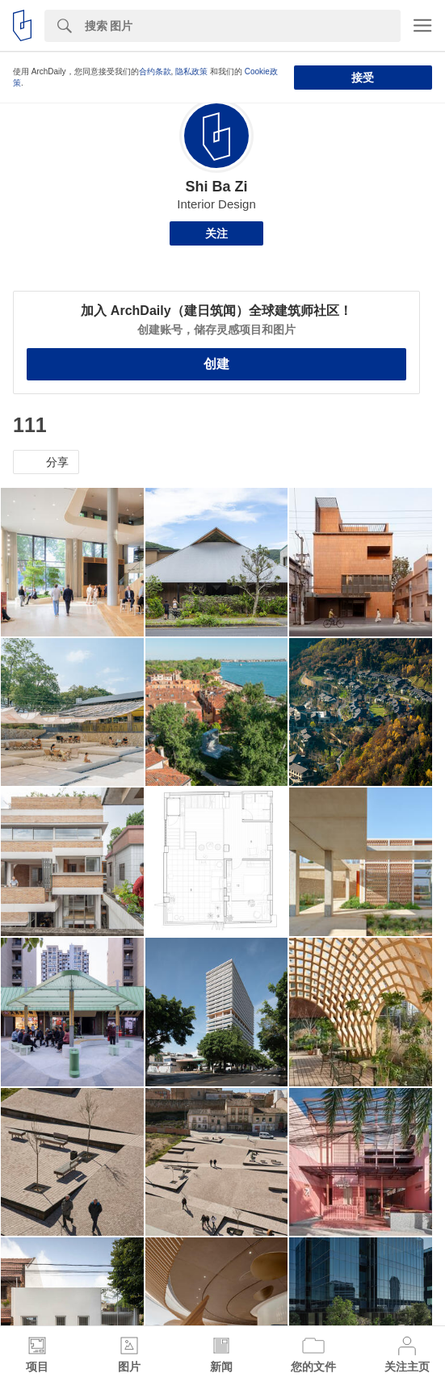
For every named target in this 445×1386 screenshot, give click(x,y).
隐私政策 (191, 71)
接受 (362, 77)
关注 (216, 233)
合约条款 (155, 71)
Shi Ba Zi (216, 186)
